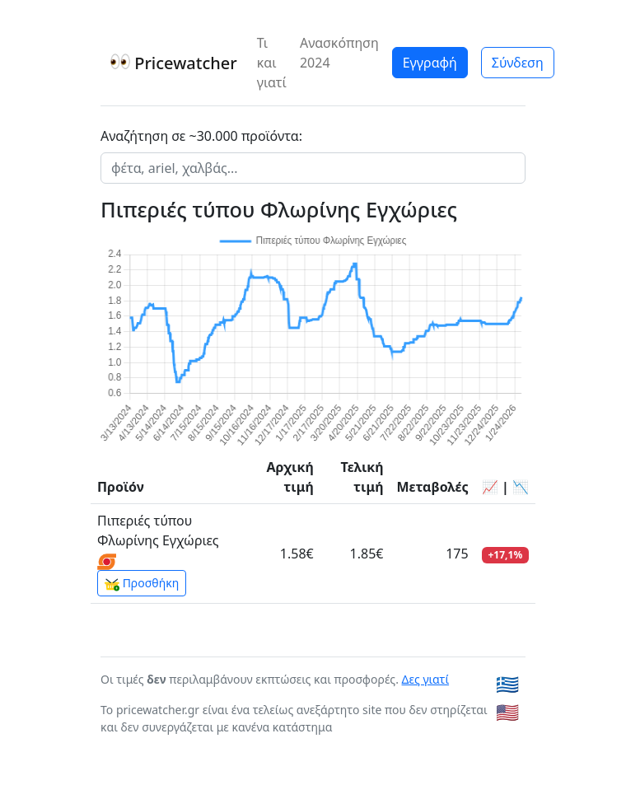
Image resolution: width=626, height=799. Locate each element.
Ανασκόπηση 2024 (339, 53)
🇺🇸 (507, 712)
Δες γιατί (426, 679)
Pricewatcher (173, 63)
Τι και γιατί (272, 62)
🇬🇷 (507, 684)
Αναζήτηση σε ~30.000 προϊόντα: (201, 136)
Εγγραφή (430, 63)
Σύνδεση (518, 63)
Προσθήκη (142, 583)
